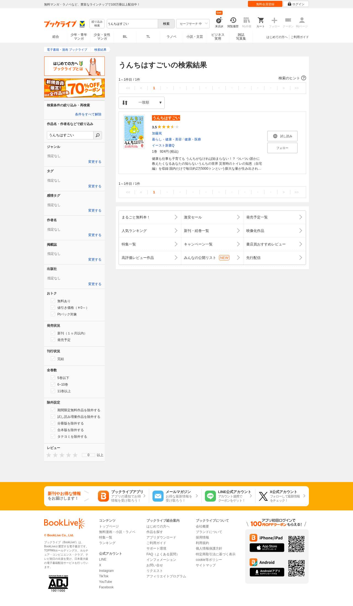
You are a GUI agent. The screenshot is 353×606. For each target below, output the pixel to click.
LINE (102, 559)
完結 (57, 358)
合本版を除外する (67, 430)
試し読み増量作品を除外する (75, 416)
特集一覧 (105, 537)
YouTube (105, 582)
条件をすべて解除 (88, 114)
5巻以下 (60, 377)
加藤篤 (157, 133)
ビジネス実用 (217, 36)
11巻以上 (61, 391)
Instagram (106, 571)
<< (128, 88)
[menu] (88, 455)
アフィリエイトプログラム (166, 576)
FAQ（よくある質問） (163, 554)
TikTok (103, 576)
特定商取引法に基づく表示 (216, 554)
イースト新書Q (163, 145)
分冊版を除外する (67, 423)
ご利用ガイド (300, 37)
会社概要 (202, 526)
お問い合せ (154, 565)
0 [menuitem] (89, 455)
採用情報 (202, 537)
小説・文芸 (194, 37)
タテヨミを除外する (69, 436)
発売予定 (61, 339)
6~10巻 (59, 384)
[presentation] (47, 455)
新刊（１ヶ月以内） (69, 333)
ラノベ (171, 37)
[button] (212, 78)
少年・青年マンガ (79, 36)
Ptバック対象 (64, 314)
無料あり (61, 301)
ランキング (107, 543)
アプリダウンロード (161, 537)
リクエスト (154, 571)
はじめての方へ (277, 37)
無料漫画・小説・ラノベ (117, 532)
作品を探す (154, 532)
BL (125, 36)
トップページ (109, 526)
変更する (94, 162)
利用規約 (202, 543)
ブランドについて (209, 532)
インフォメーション (161, 560)
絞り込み (97, 24)
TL (148, 37)
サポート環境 (156, 548)
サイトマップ (206, 565)
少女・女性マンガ (102, 36)
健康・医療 (192, 139)
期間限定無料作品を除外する (75, 410)
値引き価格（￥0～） (70, 307)
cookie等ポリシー (209, 560)
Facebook (106, 587)
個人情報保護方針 (209, 548)
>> (297, 88)
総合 (55, 37)
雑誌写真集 (241, 36)
